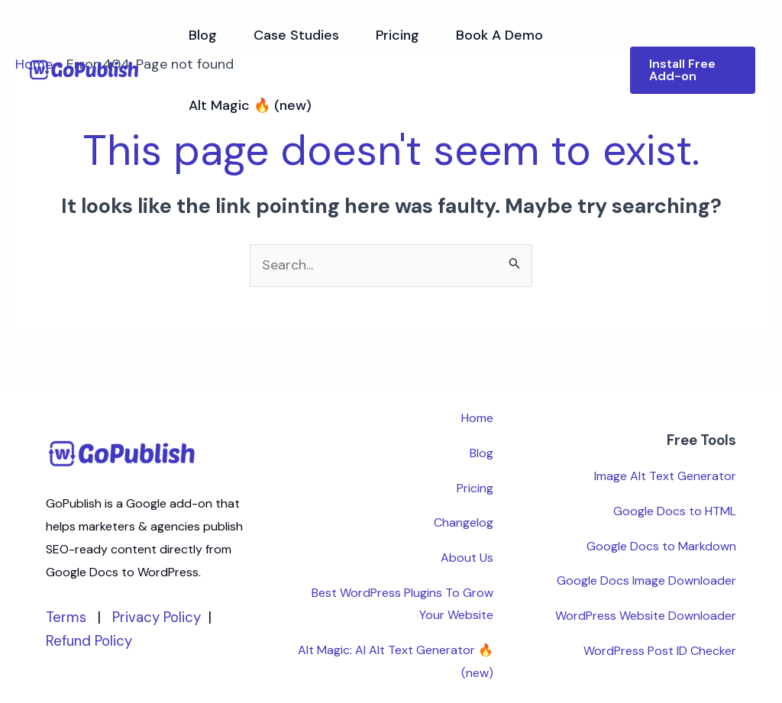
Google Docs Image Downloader (646, 580)
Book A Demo (499, 35)
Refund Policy (89, 640)
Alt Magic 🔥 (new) (250, 105)
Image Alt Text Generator (665, 476)
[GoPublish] (84, 69)
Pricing (397, 35)
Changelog (463, 522)
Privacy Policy (156, 617)
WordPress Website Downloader (645, 616)
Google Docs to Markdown (661, 546)
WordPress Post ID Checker (659, 651)
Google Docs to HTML (674, 511)
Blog (203, 35)
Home (477, 418)
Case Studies (296, 35)
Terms (66, 617)
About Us (467, 558)
